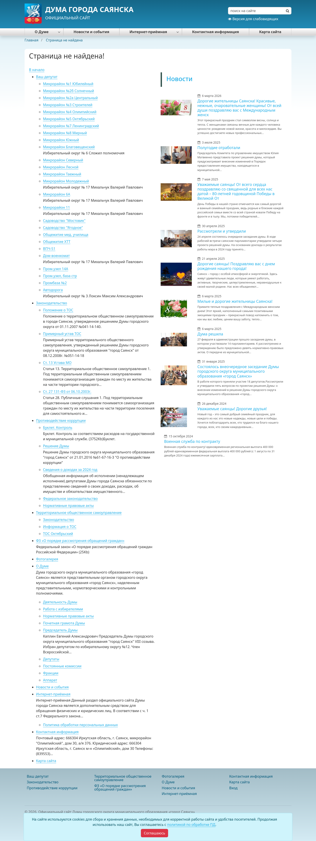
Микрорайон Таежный (62, 174)
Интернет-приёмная (148, 31)
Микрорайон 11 (56, 207)
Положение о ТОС (58, 310)
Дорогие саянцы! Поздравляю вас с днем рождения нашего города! (236, 266)
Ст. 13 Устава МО (57, 362)
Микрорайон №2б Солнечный (68, 90)
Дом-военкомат (56, 255)
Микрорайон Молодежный (66, 181)
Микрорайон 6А (56, 194)
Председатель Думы (60, 630)
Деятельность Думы (60, 602)
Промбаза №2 (55, 282)
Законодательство (51, 303)
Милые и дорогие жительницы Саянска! (235, 301)
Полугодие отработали (219, 147)
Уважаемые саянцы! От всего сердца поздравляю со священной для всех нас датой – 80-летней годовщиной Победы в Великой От (236, 191)
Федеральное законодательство (70, 498)
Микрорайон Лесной (60, 167)
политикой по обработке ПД (191, 824)
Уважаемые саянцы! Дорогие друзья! (232, 408)
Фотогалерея (47, 559)
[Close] (154, 833)
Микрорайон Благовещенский (69, 146)
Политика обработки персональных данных (80, 724)
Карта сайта (270, 31)
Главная (32, 40)
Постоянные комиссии (62, 666)
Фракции (50, 673)
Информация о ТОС (59, 526)
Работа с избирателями (63, 609)
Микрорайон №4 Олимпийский (69, 111)
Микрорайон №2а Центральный (70, 97)
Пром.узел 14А (55, 268)
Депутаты (51, 659)
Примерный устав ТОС (62, 333)
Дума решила (210, 334)
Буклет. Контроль (57, 427)
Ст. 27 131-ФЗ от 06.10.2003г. (67, 391)
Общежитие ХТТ (56, 241)
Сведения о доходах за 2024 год (70, 469)
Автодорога (53, 289)
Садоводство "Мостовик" (64, 220)
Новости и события (91, 31)
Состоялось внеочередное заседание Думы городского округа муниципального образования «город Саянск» (238, 371)
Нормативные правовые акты (68, 505)
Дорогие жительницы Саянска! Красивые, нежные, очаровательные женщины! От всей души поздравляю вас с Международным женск (240, 107)
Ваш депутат (46, 76)
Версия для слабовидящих (253, 18)
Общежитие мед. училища (65, 234)
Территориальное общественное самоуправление (79, 512)
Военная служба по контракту (192, 441)
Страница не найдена (64, 40)
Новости (179, 78)
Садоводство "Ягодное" (63, 227)
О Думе (41, 31)
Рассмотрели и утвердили (222, 231)
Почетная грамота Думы (64, 623)
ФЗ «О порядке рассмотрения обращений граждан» (80, 540)
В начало (37, 69)
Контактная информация (215, 31)
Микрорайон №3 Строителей (67, 104)
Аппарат (50, 680)
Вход (233, 788)
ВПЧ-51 (49, 248)
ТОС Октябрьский (58, 533)
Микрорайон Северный (63, 160)
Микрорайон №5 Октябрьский (69, 118)
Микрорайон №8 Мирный (65, 132)
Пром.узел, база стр (60, 275)
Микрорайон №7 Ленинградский (71, 125)
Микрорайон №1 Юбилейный (68, 83)
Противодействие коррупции (61, 420)
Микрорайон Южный (61, 139)
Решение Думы (56, 446)
